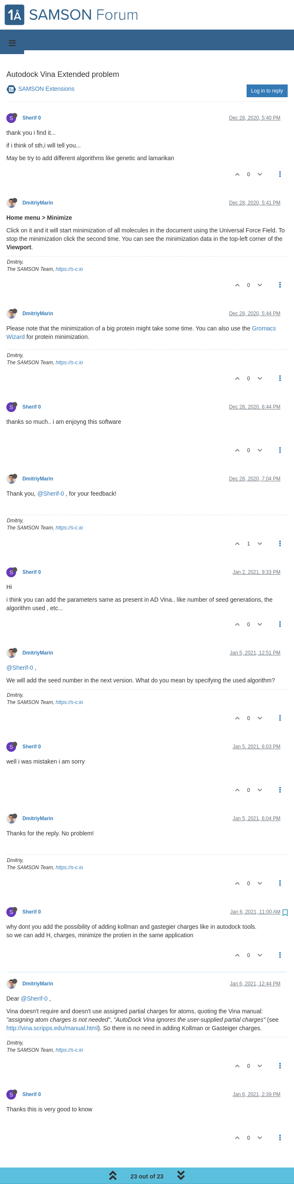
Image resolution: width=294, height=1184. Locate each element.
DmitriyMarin (37, 203)
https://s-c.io (69, 269)
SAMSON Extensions (46, 88)
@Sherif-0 (50, 493)
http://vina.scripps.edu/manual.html (52, 1028)
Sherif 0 (31, 118)
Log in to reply (267, 91)
